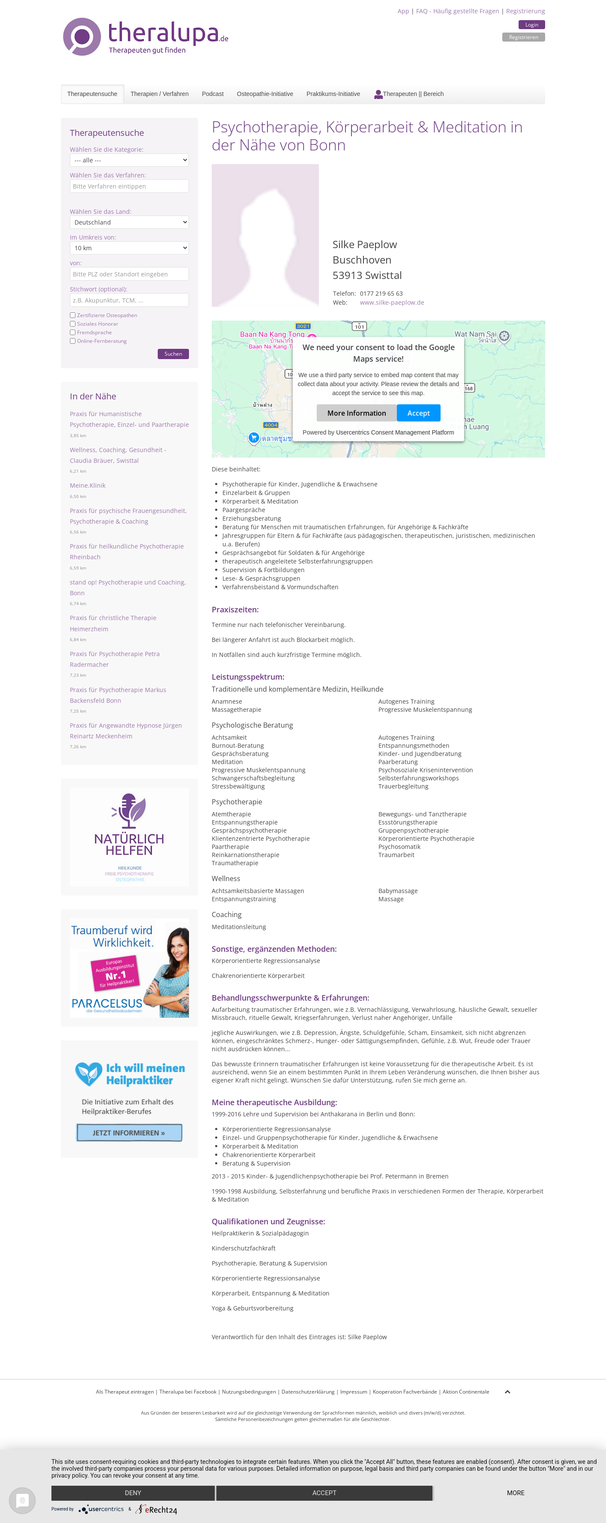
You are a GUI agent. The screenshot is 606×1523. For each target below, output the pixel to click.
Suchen (173, 353)
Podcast (213, 93)
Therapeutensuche (92, 93)
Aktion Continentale (466, 1391)
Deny (133, 1493)
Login (531, 24)
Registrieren (523, 37)
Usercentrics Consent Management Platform (395, 432)
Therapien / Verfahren (160, 93)
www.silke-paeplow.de (392, 302)
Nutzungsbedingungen (249, 1391)
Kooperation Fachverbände (405, 1391)
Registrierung (525, 11)
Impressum (353, 1391)
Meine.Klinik (87, 485)
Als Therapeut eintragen (125, 1391)
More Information (356, 412)
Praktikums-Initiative (333, 93)
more (516, 1493)
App (403, 11)
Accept (419, 412)
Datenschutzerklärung (308, 1391)
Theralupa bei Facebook (187, 1391)
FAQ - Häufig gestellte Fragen (457, 11)
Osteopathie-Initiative (265, 93)
